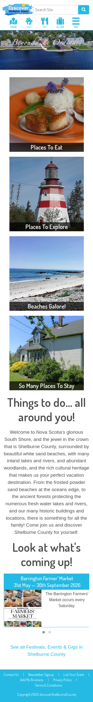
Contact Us (11, 674)
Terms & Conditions (48, 685)
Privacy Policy (62, 679)
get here (60, 27)
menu (76, 27)
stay (29, 27)
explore (13, 27)
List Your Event (73, 674)
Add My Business (31, 679)
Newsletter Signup (41, 674)
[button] (44, 632)
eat (44, 27)
